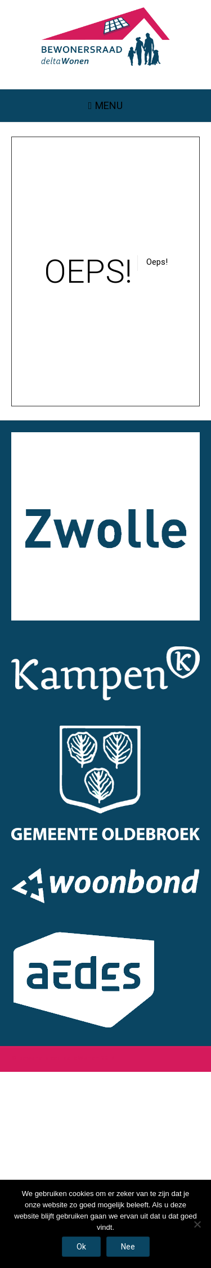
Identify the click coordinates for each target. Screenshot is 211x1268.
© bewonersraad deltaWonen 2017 (62, 1058)
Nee (128, 1246)
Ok (81, 1246)
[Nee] (197, 1224)
